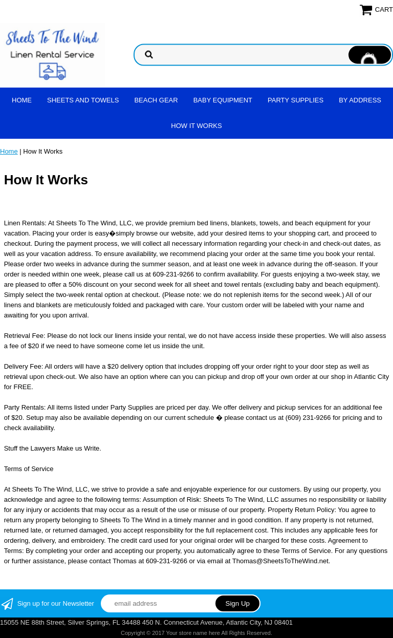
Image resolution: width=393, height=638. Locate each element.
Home (22, 100)
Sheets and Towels (83, 100)
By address (360, 100)
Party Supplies (295, 100)
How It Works (196, 126)
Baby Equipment (222, 100)
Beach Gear (156, 100)
